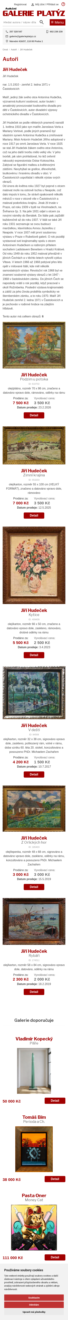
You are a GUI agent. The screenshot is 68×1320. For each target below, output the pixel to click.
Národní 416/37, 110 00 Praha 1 (26, 41)
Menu (57, 22)
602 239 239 (56, 31)
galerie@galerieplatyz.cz (22, 36)
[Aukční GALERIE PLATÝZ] (34, 15)
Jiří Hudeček (26, 49)
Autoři (14, 49)
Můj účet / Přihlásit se (45, 4)
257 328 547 (15, 31)
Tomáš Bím (34, 1119)
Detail (34, 415)
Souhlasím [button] (34, 1297)
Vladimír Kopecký (34, 1040)
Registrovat (20, 4)
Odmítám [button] (34, 1304)
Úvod (5, 49)
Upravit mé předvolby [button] (34, 1311)
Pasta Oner (34, 1197)
